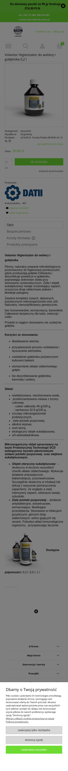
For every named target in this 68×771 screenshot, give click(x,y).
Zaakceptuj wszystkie (34, 749)
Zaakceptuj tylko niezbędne (34, 730)
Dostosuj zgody (34, 739)
